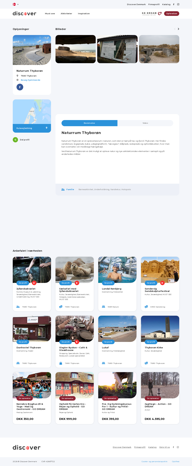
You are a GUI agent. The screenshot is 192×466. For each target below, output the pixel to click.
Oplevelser (171, 13)
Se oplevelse (24, 398)
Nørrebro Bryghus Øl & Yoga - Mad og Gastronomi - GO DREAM (30, 407)
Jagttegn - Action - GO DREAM (158, 405)
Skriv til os (165, 447)
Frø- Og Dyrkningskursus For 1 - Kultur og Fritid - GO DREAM (116, 407)
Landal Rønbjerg (111, 288)
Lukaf (105, 347)
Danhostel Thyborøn (28, 347)
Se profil (23, 283)
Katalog (166, 4)
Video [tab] (145, 123)
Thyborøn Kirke (154, 347)
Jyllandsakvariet (25, 288)
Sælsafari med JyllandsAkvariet (68, 290)
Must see (50, 13)
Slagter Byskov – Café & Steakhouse (73, 349)
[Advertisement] (32, 192)
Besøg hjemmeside (30, 80)
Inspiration (84, 13)
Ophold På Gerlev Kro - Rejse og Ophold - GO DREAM (72, 407)
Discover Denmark (136, 4)
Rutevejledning (31, 128)
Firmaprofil (154, 4)
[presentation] (175, 29)
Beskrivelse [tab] (89, 123)
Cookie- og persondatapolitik (154, 461)
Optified (175, 461)
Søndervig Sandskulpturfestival (157, 290)
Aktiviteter (66, 13)
